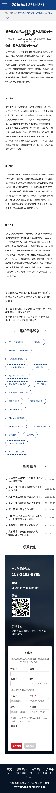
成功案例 (13, 13)
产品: (13, 696)
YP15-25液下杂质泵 (16, 443)
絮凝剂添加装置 (36, 401)
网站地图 (21, 773)
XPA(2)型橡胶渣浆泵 (17, 418)
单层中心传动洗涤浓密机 (18, 350)
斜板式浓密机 (40, 367)
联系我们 (22, 769)
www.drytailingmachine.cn (30, 786)
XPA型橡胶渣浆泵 (16, 410)
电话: (13, 679)
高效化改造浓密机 (16, 359)
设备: (33, 696)
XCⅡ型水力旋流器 (16, 342)
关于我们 (36, 769)
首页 (7, 13)
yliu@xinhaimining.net (25, 587)
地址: (32, 679)
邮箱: (32, 669)
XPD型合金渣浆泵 (16, 426)
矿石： (13, 707)
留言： (14, 726)
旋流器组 (37, 342)
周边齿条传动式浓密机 (17, 376)
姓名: (13, 669)
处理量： (34, 707)
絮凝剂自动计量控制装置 (18, 393)
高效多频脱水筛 (40, 426)
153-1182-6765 (26, 574)
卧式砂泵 (12, 435)
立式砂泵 (30, 435)
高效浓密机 (41, 384)
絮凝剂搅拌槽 (14, 401)
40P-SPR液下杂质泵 (17, 452)
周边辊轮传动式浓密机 (17, 384)
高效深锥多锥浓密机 (16, 367)
